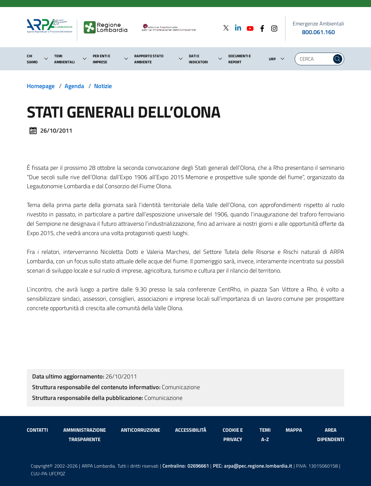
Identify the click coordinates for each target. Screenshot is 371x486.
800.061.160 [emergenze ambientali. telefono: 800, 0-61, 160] (318, 32)
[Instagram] (272, 27)
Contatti (37, 430)
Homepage (41, 85)
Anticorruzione (140, 430)
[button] (46, 58)
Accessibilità (190, 430)
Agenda (74, 85)
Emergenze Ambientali (318, 23)
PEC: (252, 466)
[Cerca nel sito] (337, 59)
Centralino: (185, 466)
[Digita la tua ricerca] (315, 59)
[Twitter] (226, 27)
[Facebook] (260, 27)
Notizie (103, 85)
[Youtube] (248, 27)
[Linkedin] (236, 27)
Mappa (294, 430)
